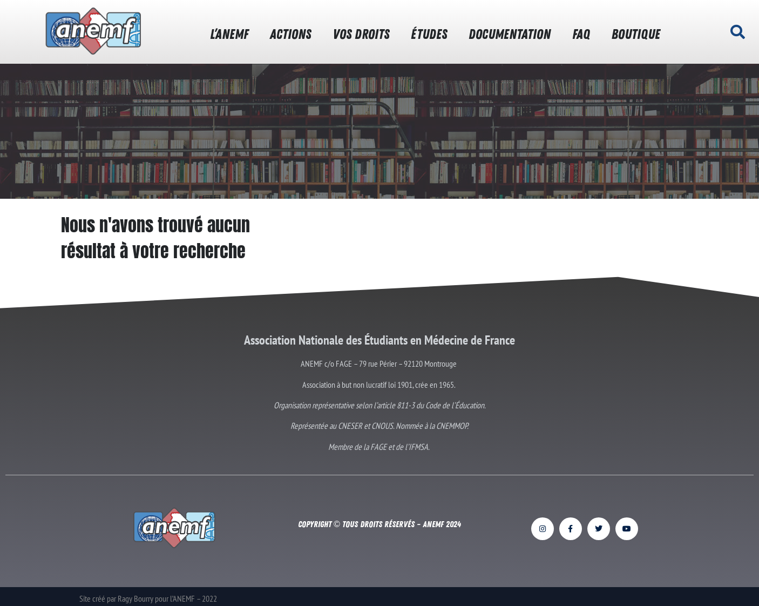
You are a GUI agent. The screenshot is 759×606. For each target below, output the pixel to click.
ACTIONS (290, 34)
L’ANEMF (229, 34)
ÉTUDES (429, 34)
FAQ (581, 34)
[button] (737, 32)
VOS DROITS (361, 34)
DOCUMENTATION (510, 34)
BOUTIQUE (636, 34)
